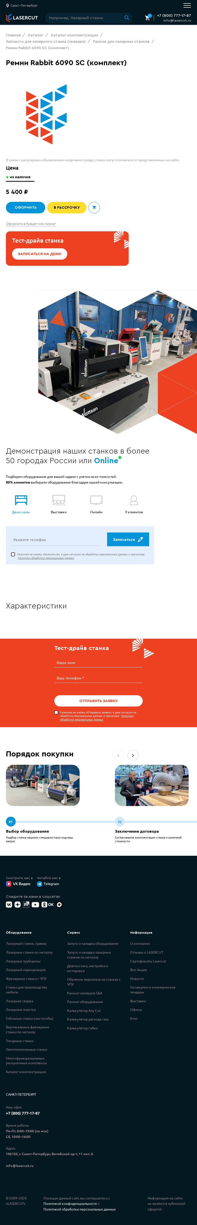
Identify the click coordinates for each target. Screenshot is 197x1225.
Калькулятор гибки (82, 1027)
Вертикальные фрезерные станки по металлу (27, 1029)
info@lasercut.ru (177, 20)
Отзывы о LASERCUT (146, 952)
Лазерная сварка (19, 1000)
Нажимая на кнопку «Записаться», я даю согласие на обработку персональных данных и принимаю (80, 556)
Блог (134, 1018)
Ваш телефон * (70, 678)
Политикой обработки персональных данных (79, 1209)
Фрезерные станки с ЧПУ (26, 978)
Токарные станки (19, 1040)
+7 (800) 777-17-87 (174, 15)
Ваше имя (66, 663)
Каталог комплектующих (26, 1071)
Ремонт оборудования (85, 1001)
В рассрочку (67, 208)
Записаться (127, 540)
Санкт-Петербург (21, 1094)
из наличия (21, 177)
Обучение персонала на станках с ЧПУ (94, 981)
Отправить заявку (98, 700)
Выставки (138, 1000)
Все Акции (138, 969)
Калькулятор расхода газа (88, 1019)
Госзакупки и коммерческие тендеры (153, 989)
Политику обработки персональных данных (46, 558)
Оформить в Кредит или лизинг (31, 223)
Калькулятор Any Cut (84, 1010)
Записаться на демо (40, 254)
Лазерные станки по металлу (29, 952)
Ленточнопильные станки (26, 1049)
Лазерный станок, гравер (26, 943)
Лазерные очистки (21, 1009)
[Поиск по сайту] (89, 18)
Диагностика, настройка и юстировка (87, 968)
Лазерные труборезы (23, 961)
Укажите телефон (29, 540)
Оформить (25, 208)
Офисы (136, 1009)
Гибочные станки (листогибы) (30, 1018)
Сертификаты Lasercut (148, 961)
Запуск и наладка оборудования (92, 943)
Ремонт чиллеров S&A (84, 992)
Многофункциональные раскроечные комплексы (26, 1060)
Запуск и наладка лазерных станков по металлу (89, 954)
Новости (137, 978)
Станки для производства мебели (26, 989)
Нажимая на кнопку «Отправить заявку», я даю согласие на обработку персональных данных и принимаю (98, 715)
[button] (133, 755)
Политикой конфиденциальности (70, 1203)
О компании (140, 943)
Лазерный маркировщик (26, 969)
